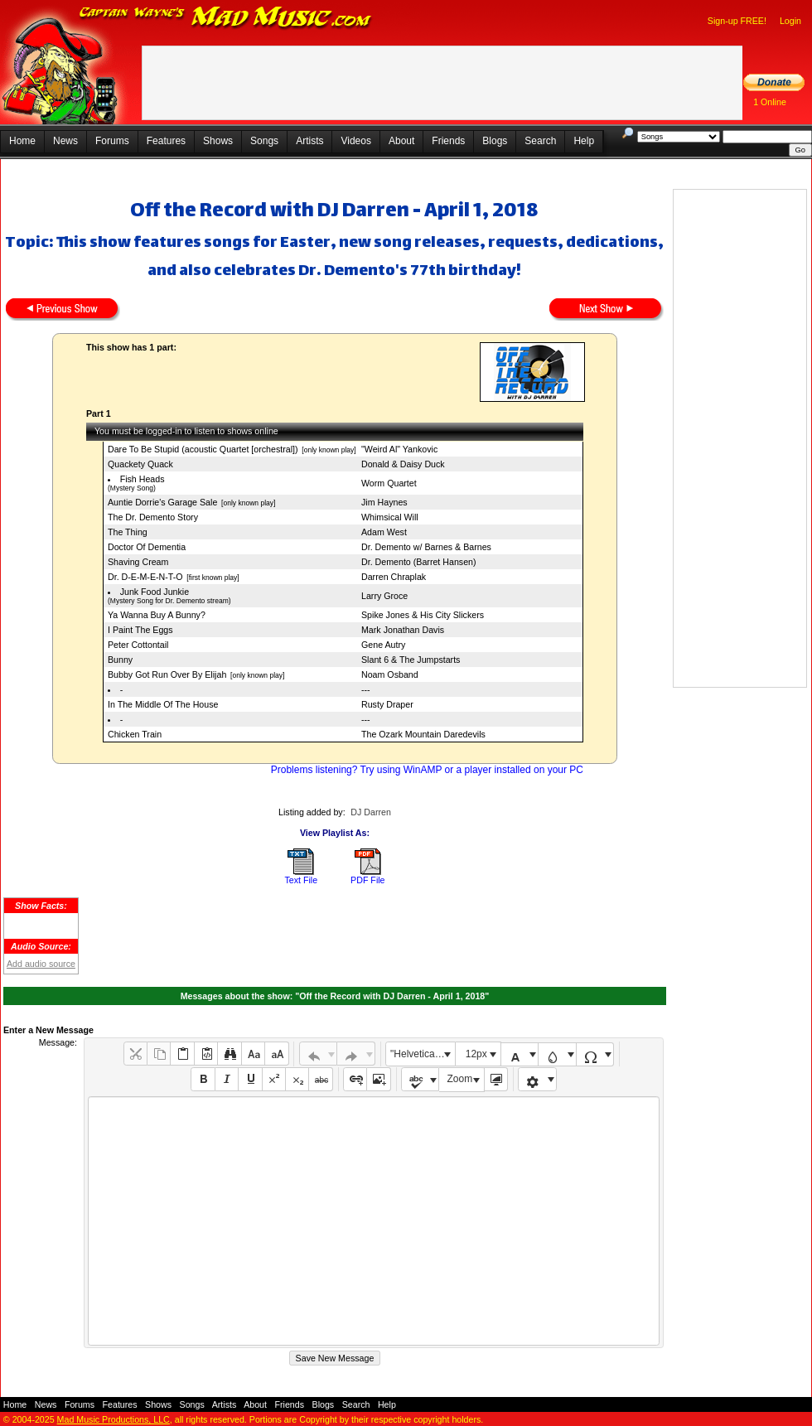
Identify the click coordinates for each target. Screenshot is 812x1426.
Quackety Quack (140, 464)
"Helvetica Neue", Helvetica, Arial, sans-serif (422, 1054)
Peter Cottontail (138, 645)
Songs (264, 141)
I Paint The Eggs (140, 630)
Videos (355, 141)
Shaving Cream (138, 562)
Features (166, 141)
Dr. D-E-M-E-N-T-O (145, 577)
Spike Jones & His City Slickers (422, 615)
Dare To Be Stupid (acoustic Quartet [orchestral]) (203, 449)
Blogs (494, 141)
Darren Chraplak (393, 577)
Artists (309, 141)
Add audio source (41, 964)
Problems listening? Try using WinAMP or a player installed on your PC (427, 770)
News (65, 141)
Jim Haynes (384, 502)
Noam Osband (389, 674)
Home (22, 141)
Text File (300, 880)
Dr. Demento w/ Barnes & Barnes (426, 547)
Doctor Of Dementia (147, 547)
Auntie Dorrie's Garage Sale (162, 502)
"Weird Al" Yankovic (399, 449)
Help (583, 141)
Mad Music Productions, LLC (113, 1419)
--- (365, 689)
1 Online (769, 102)
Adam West (384, 532)
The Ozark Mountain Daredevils (423, 734)
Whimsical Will (389, 517)
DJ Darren (370, 812)
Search (540, 141)
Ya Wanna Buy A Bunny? (156, 615)
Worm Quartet (389, 483)
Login (790, 21)
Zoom (460, 1079)
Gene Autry (383, 645)
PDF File (367, 880)
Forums (112, 141)
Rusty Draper (387, 704)
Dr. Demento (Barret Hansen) (418, 562)
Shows (218, 141)
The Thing (127, 532)
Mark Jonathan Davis (402, 630)
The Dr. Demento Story (153, 517)
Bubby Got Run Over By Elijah (167, 674)
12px (476, 1054)
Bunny (120, 660)
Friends (448, 141)
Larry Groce (384, 596)
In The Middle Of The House (163, 704)
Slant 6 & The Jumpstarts (410, 660)
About (401, 141)
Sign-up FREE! (737, 21)
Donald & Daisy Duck (403, 464)
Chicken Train (135, 734)
